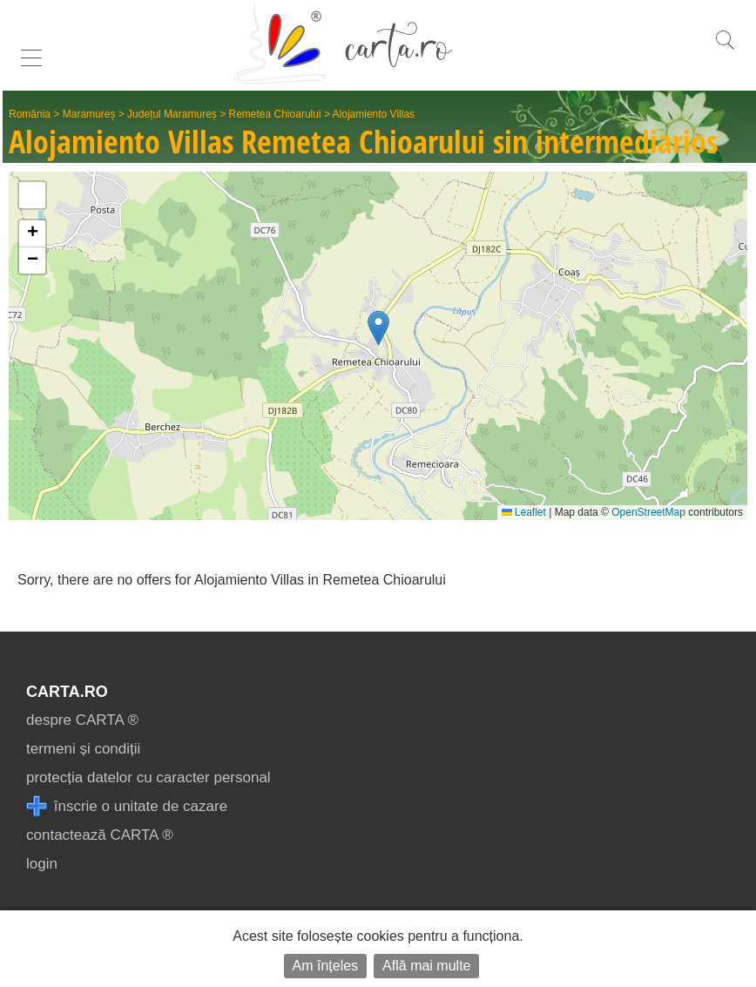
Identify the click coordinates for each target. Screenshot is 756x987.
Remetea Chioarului (275, 114)
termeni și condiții (83, 748)
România (30, 114)
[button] (378, 328)
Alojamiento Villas (374, 114)
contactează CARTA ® (99, 835)
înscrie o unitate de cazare (126, 806)
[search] (725, 49)
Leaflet (524, 512)
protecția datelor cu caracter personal (148, 777)
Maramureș (89, 114)
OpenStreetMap (648, 512)
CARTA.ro (67, 691)
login (41, 863)
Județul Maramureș (172, 114)
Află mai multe (426, 965)
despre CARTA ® (82, 720)
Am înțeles (326, 965)
